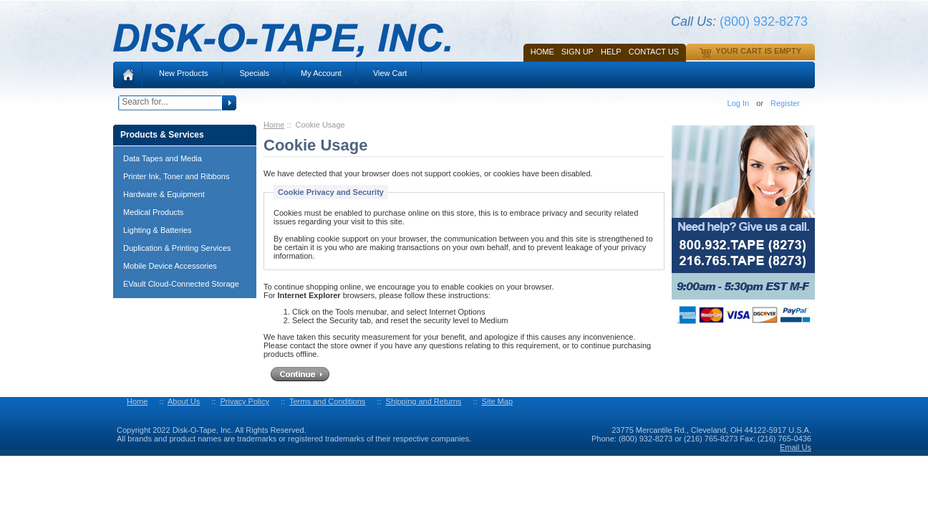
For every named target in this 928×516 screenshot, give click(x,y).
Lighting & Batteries (157, 230)
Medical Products (153, 212)
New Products (183, 73)
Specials (254, 73)
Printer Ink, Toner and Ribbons (176, 176)
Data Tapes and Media (162, 158)
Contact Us (654, 51)
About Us (184, 401)
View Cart (390, 73)
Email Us (795, 447)
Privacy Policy (244, 401)
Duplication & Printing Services (177, 248)
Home (542, 51)
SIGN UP (577, 51)
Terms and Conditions (327, 401)
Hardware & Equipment (164, 194)
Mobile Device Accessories (170, 266)
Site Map (497, 401)
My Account (321, 73)
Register (785, 103)
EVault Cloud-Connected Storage (181, 284)
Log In (739, 103)
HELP (611, 51)
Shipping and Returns (424, 401)
